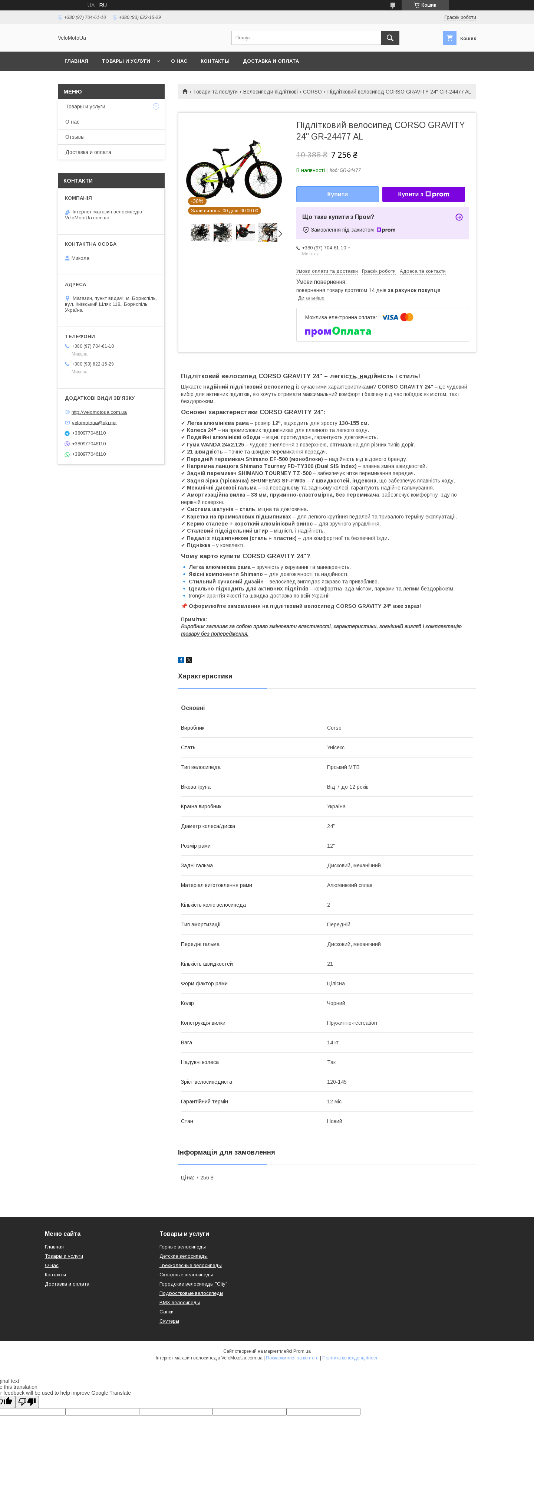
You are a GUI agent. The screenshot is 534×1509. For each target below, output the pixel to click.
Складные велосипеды (186, 1274)
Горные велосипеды (182, 1247)
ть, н (356, 376)
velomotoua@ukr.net (94, 422)
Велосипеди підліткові (270, 92)
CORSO (312, 92)
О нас (179, 61)
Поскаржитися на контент (292, 1358)
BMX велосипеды (179, 1302)
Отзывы (75, 137)
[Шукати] (390, 38)
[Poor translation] (27, 1402)
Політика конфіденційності (350, 1358)
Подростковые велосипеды (191, 1293)
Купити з (423, 194)
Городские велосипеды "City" (193, 1284)
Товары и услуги (126, 61)
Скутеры (169, 1321)
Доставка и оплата (271, 61)
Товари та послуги (215, 92)
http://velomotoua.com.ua (99, 412)
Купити (337, 194)
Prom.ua (302, 1351)
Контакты (215, 61)
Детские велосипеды (183, 1256)
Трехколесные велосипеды (190, 1265)
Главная (76, 61)
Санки (166, 1312)
